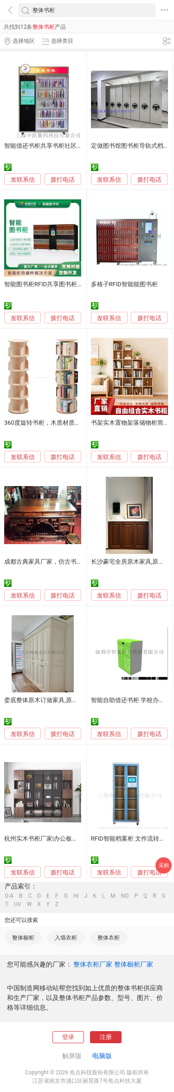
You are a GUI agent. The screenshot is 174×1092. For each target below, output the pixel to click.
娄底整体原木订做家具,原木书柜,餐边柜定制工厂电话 (74, 700)
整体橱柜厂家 (133, 964)
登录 (68, 1036)
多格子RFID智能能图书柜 (124, 284)
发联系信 (23, 179)
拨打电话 (63, 179)
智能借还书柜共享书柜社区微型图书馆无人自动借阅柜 (76, 145)
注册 (106, 1036)
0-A (9, 896)
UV (17, 904)
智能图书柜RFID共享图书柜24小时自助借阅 (62, 284)
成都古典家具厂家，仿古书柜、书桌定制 (58, 561)
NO (125, 896)
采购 (164, 865)
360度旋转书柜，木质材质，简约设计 (54, 422)
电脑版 (102, 1055)
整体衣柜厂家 (92, 964)
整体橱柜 (23, 937)
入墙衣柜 (66, 937)
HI (76, 896)
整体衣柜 (108, 937)
